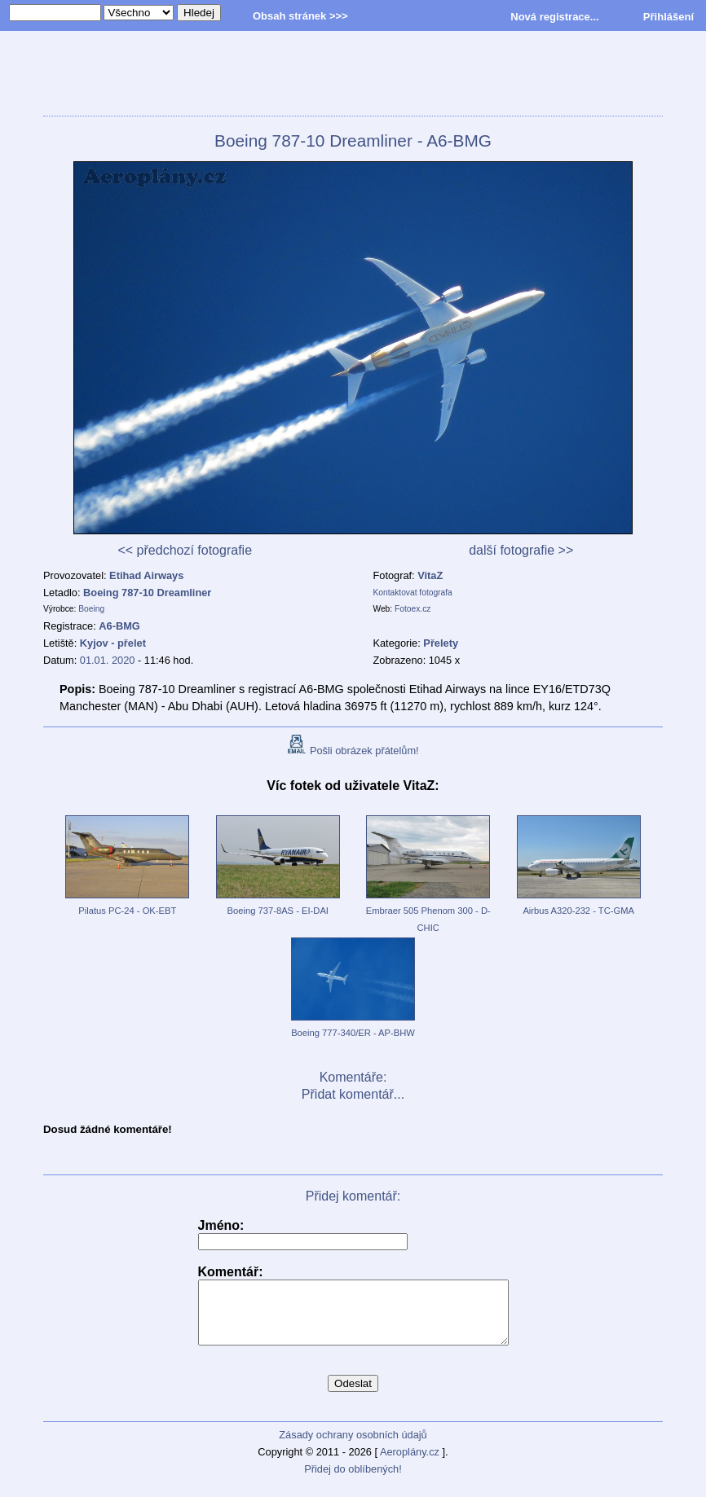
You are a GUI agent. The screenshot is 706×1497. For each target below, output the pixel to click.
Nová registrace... (554, 17)
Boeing (91, 608)
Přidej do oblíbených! (353, 1481)
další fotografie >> (521, 550)
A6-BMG (119, 626)
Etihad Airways (146, 575)
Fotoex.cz (412, 608)
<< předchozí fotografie (184, 550)
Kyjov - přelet (113, 643)
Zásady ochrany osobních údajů (352, 1447)
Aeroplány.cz (409, 1464)
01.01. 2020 (107, 660)
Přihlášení (668, 17)
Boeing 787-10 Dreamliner (147, 592)
